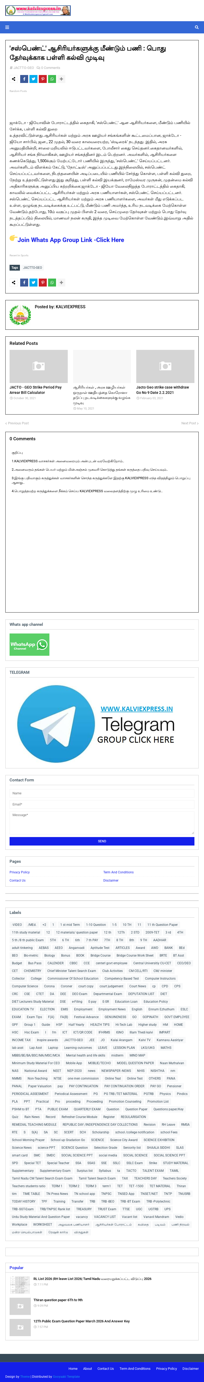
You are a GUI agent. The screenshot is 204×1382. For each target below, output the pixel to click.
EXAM (16, 1016)
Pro (57, 1100)
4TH (180, 931)
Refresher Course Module (79, 1115)
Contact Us (18, 879)
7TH (107, 939)
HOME (178, 1023)
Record (51, 1115)
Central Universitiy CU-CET (152, 962)
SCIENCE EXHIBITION (159, 1139)
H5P (59, 1023)
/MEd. (32, 923)
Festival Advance (86, 1016)
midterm (117, 1054)
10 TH (127, 923)
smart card (20, 1154)
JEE (92, 1039)
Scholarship (100, 1131)
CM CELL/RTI (138, 969)
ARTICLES (123, 946)
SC (56, 1131)
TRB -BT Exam (130, 1200)
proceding (73, 1100)
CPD (165, 985)
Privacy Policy (20, 871)
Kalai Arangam (122, 1039)
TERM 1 (57, 1185)
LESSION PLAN (124, 1046)
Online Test (135, 1077)
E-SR (106, 1000)
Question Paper (136, 1108)
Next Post (188, 422)
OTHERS (155, 1077)
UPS (167, 1208)
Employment (83, 1008)
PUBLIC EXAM (58, 1108)
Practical (42, 1100)
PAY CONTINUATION (83, 1085)
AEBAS (44, 946)
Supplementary (23, 1169)
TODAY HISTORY (23, 1200)
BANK (168, 946)
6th (77, 939)
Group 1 (30, 1023)
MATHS (166, 1046)
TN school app (84, 1192)
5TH (53, 939)
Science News (22, 1146)
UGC (139, 1208)
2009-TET (152, 931)
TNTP (168, 1192)
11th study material (26, 931)
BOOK (80, 954)
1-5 (114, 923)
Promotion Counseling (125, 1100)
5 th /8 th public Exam (28, 939)
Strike (153, 1162)
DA (52, 992)
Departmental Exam (108, 992)
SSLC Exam (134, 1162)
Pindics (182, 1092)
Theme (25, 1375)
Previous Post (18, 422)
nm (173, 1069)
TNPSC (106, 1192)
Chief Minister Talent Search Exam (71, 969)
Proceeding (95, 1100)
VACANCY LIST (105, 1215)
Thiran (181, 1185)
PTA (38, 1108)
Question (113, 1108)
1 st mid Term (70, 923)
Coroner (66, 985)
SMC (37, 1154)
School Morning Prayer (28, 1139)
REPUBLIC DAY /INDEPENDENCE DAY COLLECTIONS (100, 1123)
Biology (49, 954)
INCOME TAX (21, 1039)
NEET (57, 1069)
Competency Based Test (122, 977)
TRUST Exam (107, 1208)
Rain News (32, 1115)
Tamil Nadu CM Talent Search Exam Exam (42, 1177)
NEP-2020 (74, 1069)
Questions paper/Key (169, 1108)
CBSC (74, 962)
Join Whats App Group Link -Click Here (67, 240)
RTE (15, 1131)
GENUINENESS (115, 1016)
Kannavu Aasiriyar (170, 1039)
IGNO (120, 1031)
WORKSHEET (42, 1223)
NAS (15, 1069)
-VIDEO (17, 923)
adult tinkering (22, 946)
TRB (92, 1200)
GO (134, 1016)
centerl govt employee (111, 962)
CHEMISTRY (32, 969)
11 (139, 923)
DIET (163, 992)
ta (118, 1169)
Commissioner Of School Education (73, 977)
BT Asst (178, 954)
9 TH (143, 939)
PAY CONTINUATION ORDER (124, 1085)
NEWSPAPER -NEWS (116, 1069)
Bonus (65, 954)
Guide (46, 1023)
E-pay (92, 1000)
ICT (64, 1031)
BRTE (163, 954)
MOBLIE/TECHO (99, 1062)
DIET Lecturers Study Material (33, 1000)
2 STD (135, 931)
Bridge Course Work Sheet (135, 954)
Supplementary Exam (55, 1169)
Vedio (179, 1215)
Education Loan (126, 1000)
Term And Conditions (118, 871)
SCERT (69, 1131)
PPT (27, 1100)
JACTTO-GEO (24, 68)
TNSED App (126, 1192)
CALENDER (55, 962)
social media (108, 1154)
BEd (182, 946)
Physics (165, 1092)
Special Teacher (58, 1162)
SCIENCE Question (74, 1146)
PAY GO (155, 1085)
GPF (15, 1023)
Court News (137, 985)
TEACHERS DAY (145, 1177)
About (87, 1367)
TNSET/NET (149, 1192)
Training (59, 1200)
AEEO (59, 946)
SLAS (180, 1146)
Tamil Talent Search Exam (97, 1177)
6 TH (65, 939)
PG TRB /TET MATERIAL (121, 1092)
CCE (87, 962)
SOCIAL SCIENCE (135, 1154)
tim (14, 1192)
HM (165, 1023)
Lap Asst (35, 1046)
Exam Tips (34, 1016)
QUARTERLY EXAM (87, 1108)
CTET (40, 992)
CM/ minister (163, 969)
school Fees (168, 1131)
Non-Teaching (38, 1077)
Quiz (15, 1115)
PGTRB (149, 1092)
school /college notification (134, 1131)
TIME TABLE (31, 1192)
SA (46, 1131)
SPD (15, 1162)
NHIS (140, 1069)
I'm (54, 1031)
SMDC (50, 1154)
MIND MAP (137, 1054)
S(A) (35, 1131)
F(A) (51, 1016)
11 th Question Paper (162, 923)
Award (140, 946)
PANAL (17, 1085)
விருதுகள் (81, 1231)
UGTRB (153, 1208)
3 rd (168, 931)
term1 (107, 1185)
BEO (15, 954)
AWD (154, 946)
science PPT (46, 1146)
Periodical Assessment (71, 1092)
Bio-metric (31, 954)
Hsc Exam (31, 1031)
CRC (15, 992)
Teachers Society (175, 1177)
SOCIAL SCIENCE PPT (77, 1154)
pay (60, 1085)
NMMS (17, 1077)
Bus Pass (34, 962)
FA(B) (64, 1016)
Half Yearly (76, 1023)
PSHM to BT (20, 1108)
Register (109, 1115)
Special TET (32, 1162)
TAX (125, 1177)
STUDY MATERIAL (175, 1162)
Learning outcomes (78, 1046)
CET (15, 969)
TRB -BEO (107, 1200)
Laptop (53, 1046)
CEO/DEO (184, 962)
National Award (35, 1069)
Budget (17, 962)
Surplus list (85, 1169)
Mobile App (74, 1062)
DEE (63, 992)
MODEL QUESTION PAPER (135, 1062)
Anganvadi (76, 946)
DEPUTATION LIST (141, 992)
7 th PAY (92, 939)
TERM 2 (74, 1185)
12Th (121, 931)
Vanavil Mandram (156, 1215)
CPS (177, 985)
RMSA (185, 1123)
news (91, 1069)
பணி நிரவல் (180, 1223)
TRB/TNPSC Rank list (55, 1208)
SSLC (116, 1162)
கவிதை (143, 1223)
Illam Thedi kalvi (141, 1031)
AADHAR (159, 939)
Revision (150, 1123)
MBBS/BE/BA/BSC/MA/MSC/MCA (36, 1054)
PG (96, 1092)
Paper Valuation (40, 1085)
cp (154, 985)
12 (48, 931)
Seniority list (132, 1146)
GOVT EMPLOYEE (176, 1016)
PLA (15, 1100)
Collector (18, 977)
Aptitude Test (100, 946)
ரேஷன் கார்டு (58, 1231)
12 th (107, 931)
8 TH (119, 939)
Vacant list (129, 1215)
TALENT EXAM (153, 1169)
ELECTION (47, 1008)
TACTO (131, 1169)
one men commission (83, 1077)
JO (103, 1039)
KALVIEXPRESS (70, 305)
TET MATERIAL (160, 1185)
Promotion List (158, 1100)
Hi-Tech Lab (124, 1023)
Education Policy (156, 1000)
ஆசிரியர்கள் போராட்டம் (113, 1223)
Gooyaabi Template (66, 1375)
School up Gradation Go (68, 1139)
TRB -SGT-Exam (23, 1208)
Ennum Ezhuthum (161, 1008)
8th (131, 939)
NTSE (58, 1077)
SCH (83, 1131)
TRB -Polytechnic (158, 1200)
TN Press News (57, 1192)
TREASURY (84, 1208)
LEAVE (102, 1046)
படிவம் (160, 1223)
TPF (44, 1200)
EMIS (64, 1008)
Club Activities (112, 969)
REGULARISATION (133, 1115)
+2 (44, 923)
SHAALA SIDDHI (158, 1146)
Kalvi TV (145, 1039)
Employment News (112, 1008)
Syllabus (105, 1169)
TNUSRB (184, 1192)
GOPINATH (150, 1016)
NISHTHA (157, 1069)
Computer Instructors (160, 977)
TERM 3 (91, 1185)
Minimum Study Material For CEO (36, 1062)
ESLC (184, 1008)
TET (120, 1185)
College (36, 977)
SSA (78, 1162)
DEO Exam (79, 992)
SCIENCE (97, 1139)
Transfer (77, 1200)
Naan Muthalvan (172, 1062)
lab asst (17, 1046)
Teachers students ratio (28, 1185)
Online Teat (113, 1077)
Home (73, 1367)
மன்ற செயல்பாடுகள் (27, 1231)
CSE (27, 992)
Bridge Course (100, 954)
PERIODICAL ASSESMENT (30, 1092)
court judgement (111, 985)
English (137, 1008)
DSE (63, 1000)
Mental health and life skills (85, 1054)
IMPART (164, 1031)
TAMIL (174, 1169)
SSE (104, 1162)
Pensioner (174, 1085)
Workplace (19, 1223)
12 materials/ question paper (77, 931)
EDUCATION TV (23, 1008)
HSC (15, 1031)
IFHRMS (104, 1031)
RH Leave (168, 1123)
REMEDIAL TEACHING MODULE (34, 1123)
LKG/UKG (148, 1046)
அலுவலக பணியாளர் (73, 1223)
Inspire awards (47, 1039)
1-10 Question (96, 923)
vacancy (82, 1215)
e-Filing (77, 1000)
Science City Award (124, 1139)
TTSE (126, 1208)
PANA (171, 1077)
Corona (49, 985)
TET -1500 (136, 1185)
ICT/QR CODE (82, 1031)
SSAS (91, 1162)
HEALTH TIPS (99, 1023)
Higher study (147, 1023)
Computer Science (25, 985)
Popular (16, 1266)
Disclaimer (110, 879)
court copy (86, 985)
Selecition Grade (105, 1146)
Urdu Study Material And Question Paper (41, 1215)
